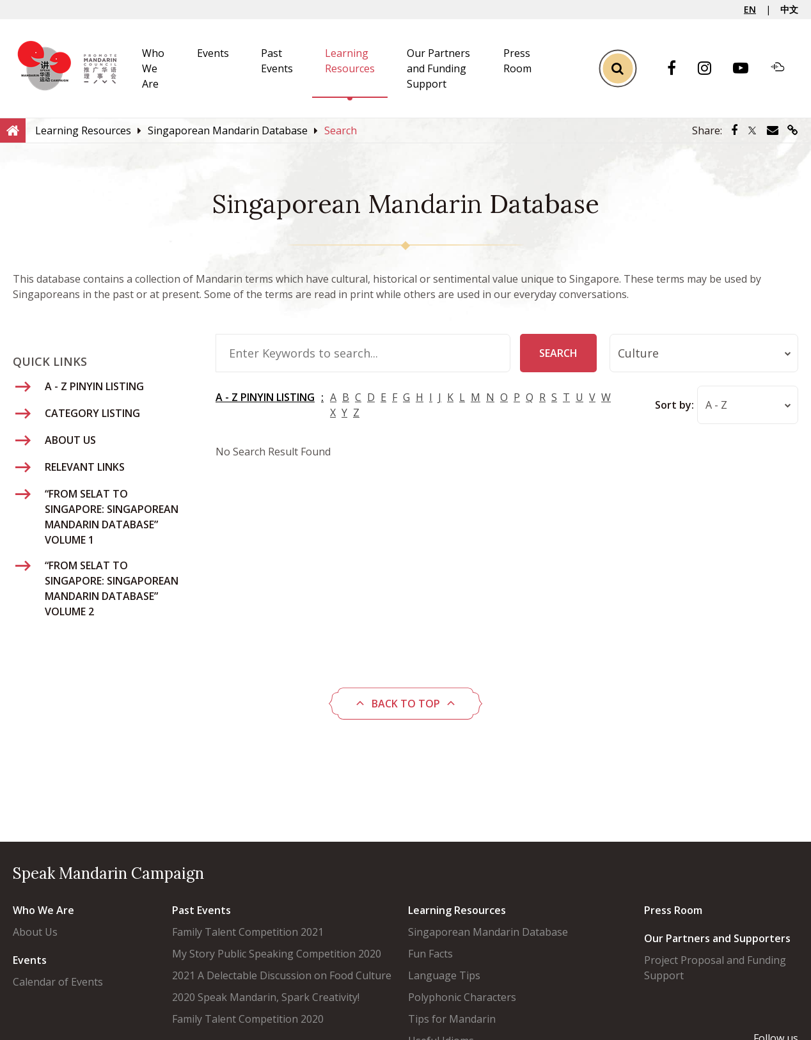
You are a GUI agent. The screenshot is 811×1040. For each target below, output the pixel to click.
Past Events (201, 910)
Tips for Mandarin (452, 1019)
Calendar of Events (58, 982)
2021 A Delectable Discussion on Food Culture (281, 975)
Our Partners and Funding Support (438, 68)
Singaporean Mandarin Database (488, 932)
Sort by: (673, 405)
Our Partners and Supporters (717, 938)
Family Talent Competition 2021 (248, 932)
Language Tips (444, 975)
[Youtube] (747, 68)
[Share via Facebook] (734, 130)
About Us (35, 932)
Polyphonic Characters (462, 997)
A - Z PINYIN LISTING (265, 397)
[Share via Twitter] (752, 130)
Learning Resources (457, 910)
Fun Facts (430, 954)
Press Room (673, 910)
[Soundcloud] (784, 68)
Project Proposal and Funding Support (715, 967)
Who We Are (153, 68)
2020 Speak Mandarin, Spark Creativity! (265, 997)
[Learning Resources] (83, 130)
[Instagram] (711, 68)
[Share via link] (792, 130)
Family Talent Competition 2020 (248, 1019)
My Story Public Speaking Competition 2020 (276, 954)
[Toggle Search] (617, 68)
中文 (789, 9)
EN (750, 9)
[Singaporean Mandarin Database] (228, 130)
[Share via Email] (772, 130)
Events (213, 53)
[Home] (13, 130)
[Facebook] (678, 68)
